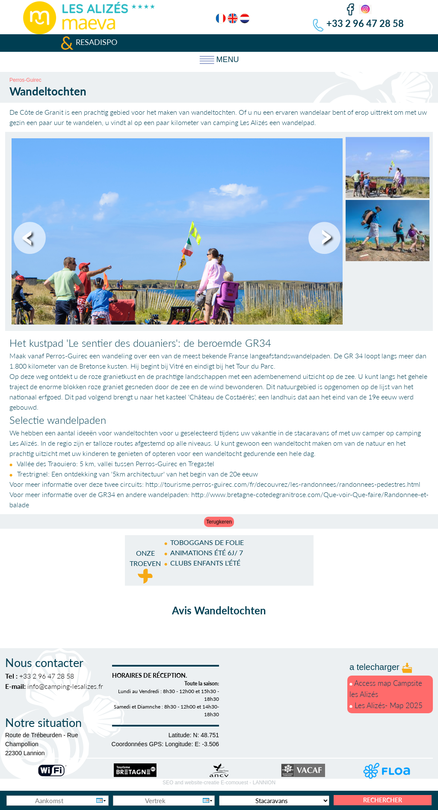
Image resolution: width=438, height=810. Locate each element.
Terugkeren (219, 522)
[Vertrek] (164, 800)
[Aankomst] (57, 800)
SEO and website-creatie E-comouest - (219, 783)
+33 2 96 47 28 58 (365, 23)
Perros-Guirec (25, 80)
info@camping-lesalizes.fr (65, 686)
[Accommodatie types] (274, 800)
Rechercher (382, 800)
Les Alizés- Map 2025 (386, 705)
